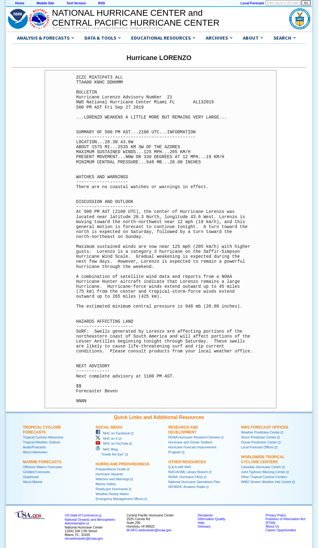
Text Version (76, 3)
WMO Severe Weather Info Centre (266, 482)
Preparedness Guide (111, 469)
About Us (272, 526)
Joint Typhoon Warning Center (263, 472)
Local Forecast (252, 3)
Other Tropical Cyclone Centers (264, 477)
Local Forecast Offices (257, 447)
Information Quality (211, 519)
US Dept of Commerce (81, 515)
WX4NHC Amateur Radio (186, 487)
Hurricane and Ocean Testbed (190, 442)
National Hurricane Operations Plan (194, 482)
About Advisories (35, 452)
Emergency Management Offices (120, 499)
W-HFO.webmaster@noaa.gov (149, 530)
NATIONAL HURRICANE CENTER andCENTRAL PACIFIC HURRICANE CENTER (135, 18)
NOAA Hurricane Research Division (194, 437)
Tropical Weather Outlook (41, 442)
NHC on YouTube (112, 443)
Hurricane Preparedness (122, 464)
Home (19, 3)
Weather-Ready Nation (112, 494)
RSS (101, 3)
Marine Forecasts (42, 462)
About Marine (32, 482)
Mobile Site (45, 3)
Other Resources (187, 462)
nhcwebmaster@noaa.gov (84, 538)
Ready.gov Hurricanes (112, 489)
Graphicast (31, 477)
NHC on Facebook (113, 433)
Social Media (109, 427)
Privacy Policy (275, 515)
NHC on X (107, 438)
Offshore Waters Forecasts (42, 467)
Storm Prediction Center (258, 437)
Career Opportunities (280, 530)
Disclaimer (205, 515)
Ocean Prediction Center (259, 442)
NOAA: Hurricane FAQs (185, 477)
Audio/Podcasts (34, 447)
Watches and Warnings (112, 479)
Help (201, 522)
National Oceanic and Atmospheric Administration (108, 28)
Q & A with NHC (179, 467)
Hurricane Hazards (109, 474)
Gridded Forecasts (36, 472)
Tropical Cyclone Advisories (43, 437)
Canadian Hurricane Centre (261, 467)
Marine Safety (106, 484)
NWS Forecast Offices (264, 427)
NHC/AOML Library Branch (188, 472)
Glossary (204, 526)
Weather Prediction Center (260, 432)
